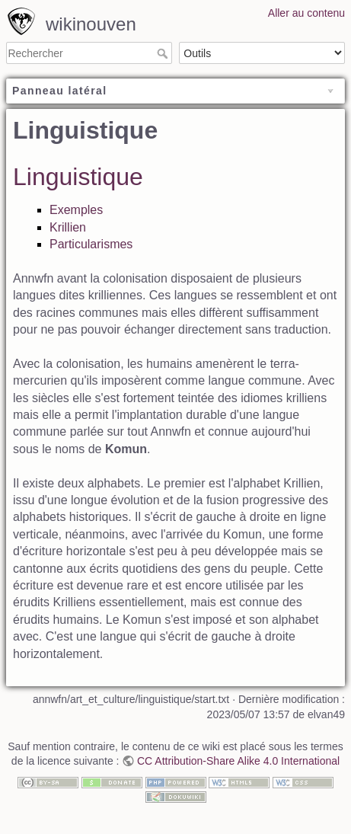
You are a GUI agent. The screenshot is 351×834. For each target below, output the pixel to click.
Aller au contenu (306, 13)
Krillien (67, 227)
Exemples (76, 209)
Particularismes (90, 244)
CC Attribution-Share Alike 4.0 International (238, 761)
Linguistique (78, 176)
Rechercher (164, 53)
